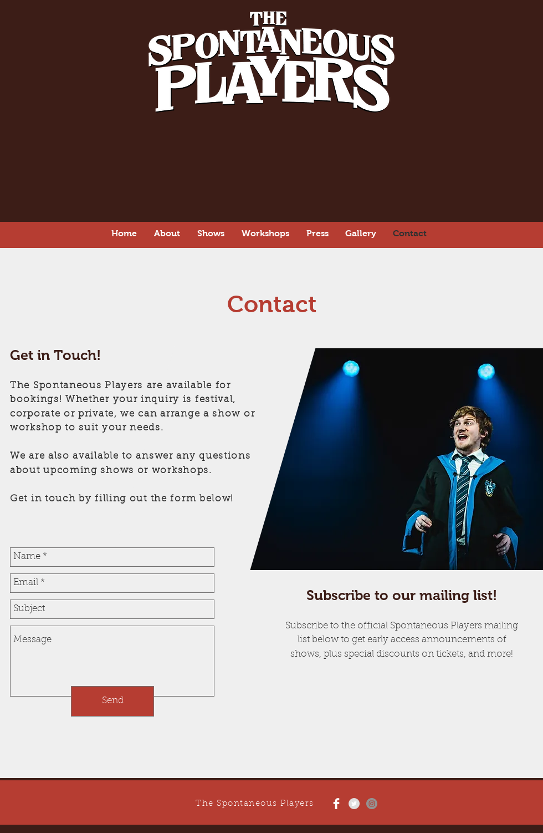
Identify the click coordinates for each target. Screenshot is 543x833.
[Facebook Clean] (336, 803)
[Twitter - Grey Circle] (354, 803)
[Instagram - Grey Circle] (371, 803)
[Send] (112, 701)
